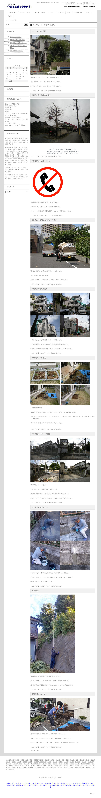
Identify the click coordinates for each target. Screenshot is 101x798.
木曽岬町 (88, 767)
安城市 (88, 764)
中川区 (58, 760)
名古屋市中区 (10, 760)
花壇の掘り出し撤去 (39, 358)
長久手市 (8, 764)
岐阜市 (66, 765)
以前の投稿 (34, 750)
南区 (67, 760)
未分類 (50, 90)
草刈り (10, 16)
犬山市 (66, 762)
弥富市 (19, 762)
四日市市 (47, 767)
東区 (22, 760)
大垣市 (72, 765)
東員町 (77, 767)
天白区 (87, 760)
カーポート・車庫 (39, 12)
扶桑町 (33, 765)
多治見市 (89, 765)
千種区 (17, 760)
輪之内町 (30, 767)
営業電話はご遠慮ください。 (42, 161)
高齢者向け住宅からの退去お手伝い (44, 220)
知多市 (60, 764)
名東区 (82, 760)
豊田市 (20, 764)
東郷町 (39, 765)
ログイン (92, 794)
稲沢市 (36, 762)
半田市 (72, 764)
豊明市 (38, 764)
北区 (26, 760)
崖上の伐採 (35, 591)
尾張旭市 (90, 762)
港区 (63, 760)
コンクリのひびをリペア (40, 507)
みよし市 (26, 764)
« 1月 (10, 81)
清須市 (30, 762)
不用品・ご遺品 (25, 12)
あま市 (13, 762)
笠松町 (13, 767)
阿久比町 (50, 765)
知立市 (49, 764)
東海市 (33, 764)
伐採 (87, 12)
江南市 (60, 762)
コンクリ (51, 12)
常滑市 (66, 764)
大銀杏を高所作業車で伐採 (41, 95)
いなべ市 (54, 767)
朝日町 (66, 767)
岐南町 (19, 767)
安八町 (25, 767)
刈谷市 (55, 764)
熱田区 (52, 760)
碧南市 (83, 764)
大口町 (28, 765)
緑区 (77, 760)
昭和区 (41, 760)
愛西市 (25, 762)
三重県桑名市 (39, 767)
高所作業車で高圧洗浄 (39, 289)
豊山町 (22, 765)
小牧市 (72, 762)
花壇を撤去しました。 (39, 694)
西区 (31, 760)
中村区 (36, 760)
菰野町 (82, 767)
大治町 (11, 765)
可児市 (83, 765)
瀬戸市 (84, 762)
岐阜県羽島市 (58, 765)
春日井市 (77, 762)
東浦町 (44, 765)
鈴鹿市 (60, 767)
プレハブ (61, 12)
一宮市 (49, 762)
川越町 (71, 767)
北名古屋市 (42, 762)
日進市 (15, 764)
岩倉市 (55, 762)
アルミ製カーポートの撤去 (41, 434)
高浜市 (77, 764)
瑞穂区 (47, 760)
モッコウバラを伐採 (39, 31)
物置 (68, 12)
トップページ (12, 12)
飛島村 (17, 765)
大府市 (44, 764)
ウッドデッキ (78, 12)
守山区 (72, 760)
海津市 (77, 765)
